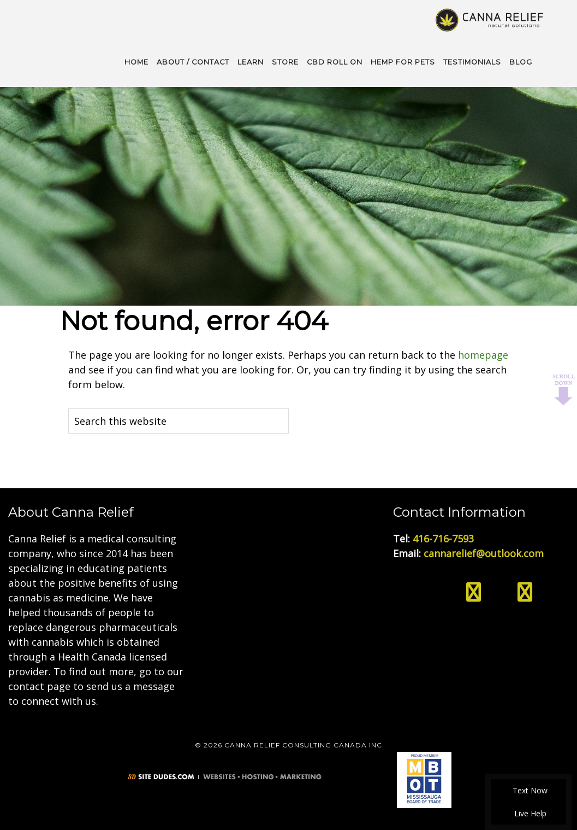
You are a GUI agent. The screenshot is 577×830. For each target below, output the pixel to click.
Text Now (528, 790)
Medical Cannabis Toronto (490, 19)
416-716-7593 (443, 538)
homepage (483, 354)
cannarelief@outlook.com (484, 553)
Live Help (528, 813)
